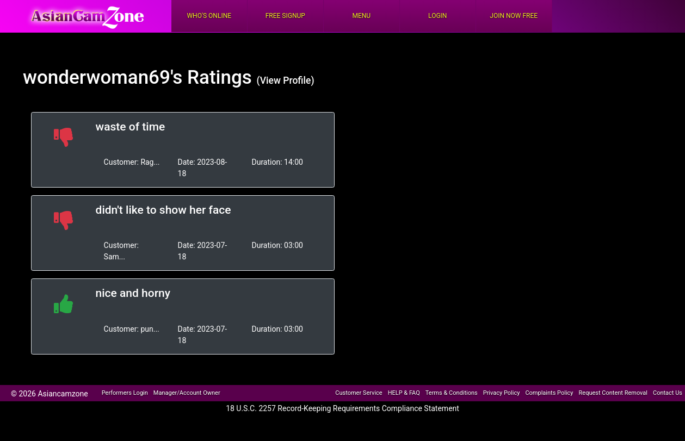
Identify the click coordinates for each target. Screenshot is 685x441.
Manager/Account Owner (186, 392)
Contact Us (667, 392)
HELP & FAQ (404, 392)
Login (437, 16)
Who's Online (209, 16)
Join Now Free (514, 16)
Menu (361, 16)
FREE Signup (285, 16)
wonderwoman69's (102, 77)
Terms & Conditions (451, 392)
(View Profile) (285, 80)
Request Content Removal (613, 392)
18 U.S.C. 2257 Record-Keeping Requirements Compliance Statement (342, 408)
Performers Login (125, 392)
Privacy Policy (501, 392)
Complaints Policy (549, 392)
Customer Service (358, 392)
